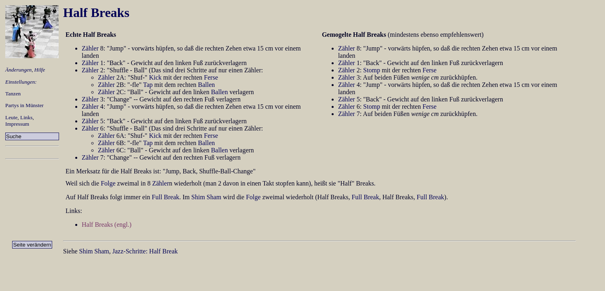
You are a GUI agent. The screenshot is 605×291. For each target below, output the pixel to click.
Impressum (17, 124)
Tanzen (13, 94)
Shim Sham (206, 197)
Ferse (211, 77)
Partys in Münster (24, 105)
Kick (155, 77)
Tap (148, 84)
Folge (108, 183)
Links (26, 117)
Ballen (206, 84)
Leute (11, 117)
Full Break (165, 197)
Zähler (90, 48)
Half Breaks (96, 12)
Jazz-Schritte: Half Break (145, 251)
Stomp (371, 70)
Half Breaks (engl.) (106, 224)
